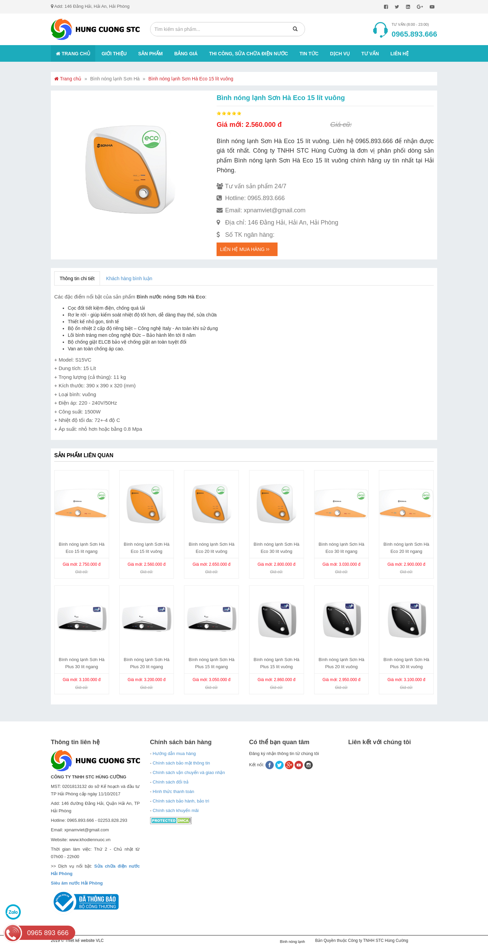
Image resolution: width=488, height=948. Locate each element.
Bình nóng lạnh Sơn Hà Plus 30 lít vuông (406, 663)
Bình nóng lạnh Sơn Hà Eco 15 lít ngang (81, 548)
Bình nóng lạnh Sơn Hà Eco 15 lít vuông (190, 78)
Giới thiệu (114, 53)
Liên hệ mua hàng (244, 249)
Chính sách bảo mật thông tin (181, 763)
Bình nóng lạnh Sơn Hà (115, 78)
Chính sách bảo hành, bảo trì (180, 801)
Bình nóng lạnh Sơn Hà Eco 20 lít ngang (406, 548)
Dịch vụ (340, 53)
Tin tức (309, 53)
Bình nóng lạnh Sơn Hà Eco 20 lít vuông (212, 548)
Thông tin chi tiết (77, 278)
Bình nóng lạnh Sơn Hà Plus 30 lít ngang (81, 663)
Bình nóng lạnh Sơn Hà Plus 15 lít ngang (212, 663)
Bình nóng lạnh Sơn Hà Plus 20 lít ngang (146, 663)
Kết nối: (257, 764)
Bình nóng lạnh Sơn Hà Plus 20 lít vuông (341, 663)
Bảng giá (186, 53)
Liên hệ (399, 53)
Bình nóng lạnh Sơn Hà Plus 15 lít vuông (276, 663)
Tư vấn (370, 53)
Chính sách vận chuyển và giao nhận (188, 772)
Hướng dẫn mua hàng (174, 753)
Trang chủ (73, 53)
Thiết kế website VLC (84, 940)
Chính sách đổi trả (170, 782)
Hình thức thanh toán (173, 791)
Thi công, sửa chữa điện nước (248, 53)
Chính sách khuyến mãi (175, 810)
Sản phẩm (150, 53)
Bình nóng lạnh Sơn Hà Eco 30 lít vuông (276, 548)
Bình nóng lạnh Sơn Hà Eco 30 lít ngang (341, 548)
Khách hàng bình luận (129, 278)
